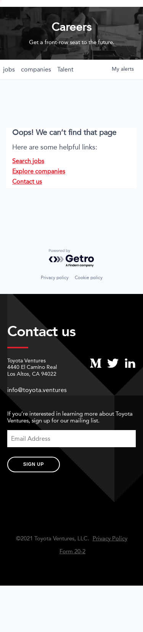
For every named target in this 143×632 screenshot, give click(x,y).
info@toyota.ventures (37, 414)
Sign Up (33, 488)
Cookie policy (89, 301)
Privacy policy (55, 301)
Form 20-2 (72, 575)
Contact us (27, 205)
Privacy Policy (110, 562)
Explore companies (38, 194)
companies (36, 93)
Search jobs (28, 184)
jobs (9, 93)
